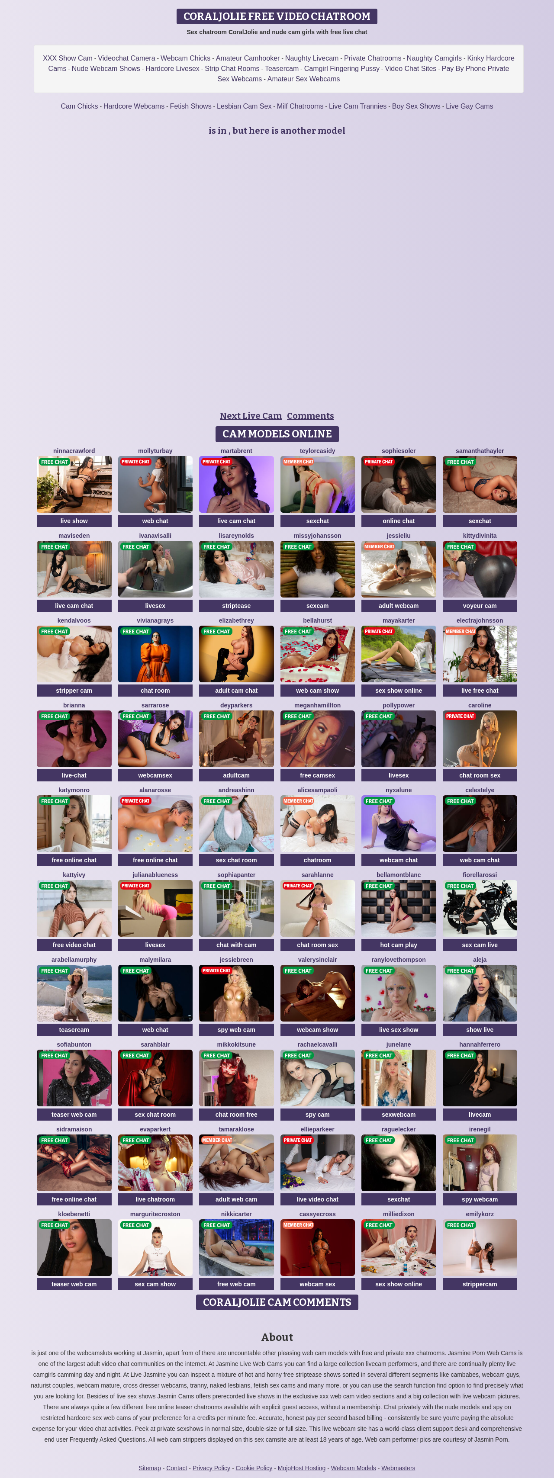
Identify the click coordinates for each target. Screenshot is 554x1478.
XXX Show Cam (68, 58)
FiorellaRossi (480, 874)
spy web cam (236, 1029)
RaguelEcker (399, 1129)
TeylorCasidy (317, 450)
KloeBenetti (74, 1214)
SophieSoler (399, 450)
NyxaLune (399, 790)
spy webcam (480, 1199)
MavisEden (74, 535)
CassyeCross (318, 1214)
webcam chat (399, 860)
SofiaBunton (74, 1044)
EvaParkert (155, 1129)
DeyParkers (236, 705)
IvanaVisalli (155, 535)
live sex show (398, 1029)
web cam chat (480, 860)
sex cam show (155, 1284)
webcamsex (155, 775)
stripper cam (74, 690)
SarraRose (155, 705)
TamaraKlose (236, 1129)
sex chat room (236, 860)
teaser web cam (74, 1114)
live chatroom (155, 1199)
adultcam (236, 775)
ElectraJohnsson (480, 620)
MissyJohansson (317, 535)
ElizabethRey (236, 620)
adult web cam (236, 1199)
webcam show (317, 1029)
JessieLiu (399, 535)
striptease (236, 605)
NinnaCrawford (74, 450)
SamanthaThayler (480, 450)
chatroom (318, 860)
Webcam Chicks (185, 58)
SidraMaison (74, 1129)
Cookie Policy (254, 1468)
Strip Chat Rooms (232, 68)
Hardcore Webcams (133, 106)
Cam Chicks (79, 106)
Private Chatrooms (373, 58)
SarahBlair (155, 1044)
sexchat (317, 520)
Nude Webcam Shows (106, 68)
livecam (480, 1114)
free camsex (317, 775)
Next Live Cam (251, 416)
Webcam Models (353, 1468)
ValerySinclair (317, 959)
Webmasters (398, 1468)
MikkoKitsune (236, 1044)
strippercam (480, 1284)
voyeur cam (480, 605)
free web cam (236, 1284)
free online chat (74, 860)
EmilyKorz (480, 1214)
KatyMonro (74, 790)
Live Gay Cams (469, 106)
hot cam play (398, 944)
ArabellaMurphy (74, 959)
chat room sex (479, 775)
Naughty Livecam (312, 58)
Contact (176, 1468)
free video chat (74, 944)
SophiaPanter (236, 874)
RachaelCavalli (318, 1044)
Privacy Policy (211, 1468)
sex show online (398, 690)
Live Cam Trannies (358, 106)
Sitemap (149, 1468)
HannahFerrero (479, 1044)
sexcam (317, 605)
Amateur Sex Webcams (303, 79)
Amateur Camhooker (248, 58)
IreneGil (480, 1129)
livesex (155, 605)
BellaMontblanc (399, 874)
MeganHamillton (317, 705)
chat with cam (236, 944)
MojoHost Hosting (302, 1468)
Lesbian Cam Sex (244, 106)
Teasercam (282, 68)
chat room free (237, 1114)
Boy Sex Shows (416, 106)
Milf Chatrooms (300, 106)
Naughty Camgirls (434, 58)
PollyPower (399, 705)
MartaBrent (236, 450)
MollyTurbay (155, 450)
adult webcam (399, 605)
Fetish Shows (191, 106)
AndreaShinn (236, 790)
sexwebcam (399, 1114)
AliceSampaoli (318, 790)
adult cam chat (236, 690)
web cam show (317, 690)
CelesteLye (479, 790)
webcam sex (318, 1284)
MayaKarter (399, 620)
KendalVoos (74, 620)
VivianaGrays (155, 620)
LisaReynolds (236, 535)
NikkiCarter (236, 1214)
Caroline (480, 705)
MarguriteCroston (155, 1214)
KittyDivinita (480, 535)
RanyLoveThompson (399, 959)
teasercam (74, 1029)
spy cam (318, 1114)
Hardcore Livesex (172, 68)
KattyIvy (74, 874)
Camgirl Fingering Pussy (342, 68)
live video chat (317, 1199)
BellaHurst (317, 620)
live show (74, 520)
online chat (399, 520)
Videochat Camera (126, 58)
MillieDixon (399, 1214)
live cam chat (236, 520)
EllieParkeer (318, 1129)
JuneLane (399, 1044)
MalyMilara (155, 959)
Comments (310, 416)
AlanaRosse (155, 790)
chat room (155, 690)
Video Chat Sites (410, 68)
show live (479, 1029)
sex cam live (480, 944)
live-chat (74, 775)
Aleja (479, 959)
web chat (155, 520)
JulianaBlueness (155, 874)
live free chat (480, 690)
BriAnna (74, 705)
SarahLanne (318, 874)
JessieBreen (236, 959)
